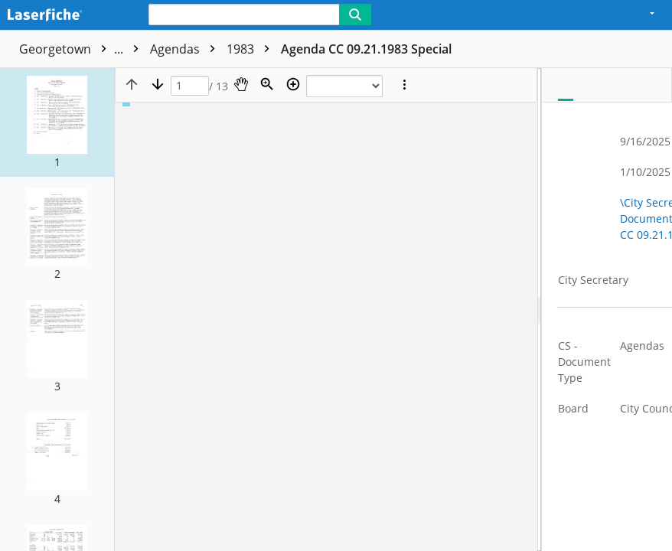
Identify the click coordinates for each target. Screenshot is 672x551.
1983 (252, 49)
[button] (57, 122)
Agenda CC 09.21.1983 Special (366, 49)
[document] (607, 309)
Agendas (186, 49)
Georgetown (82, 49)
